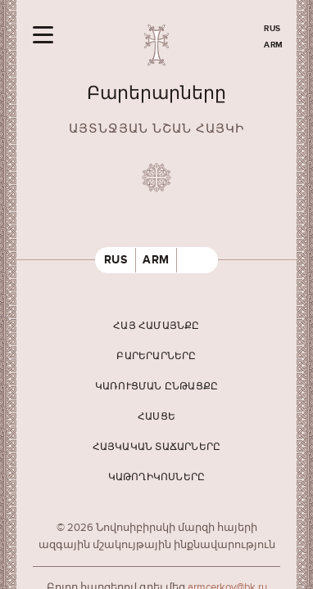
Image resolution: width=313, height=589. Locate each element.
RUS (272, 29)
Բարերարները (156, 356)
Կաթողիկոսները (157, 477)
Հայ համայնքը (156, 326)
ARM (274, 45)
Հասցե (156, 417)
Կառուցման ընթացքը (156, 386)
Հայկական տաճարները (157, 447)
